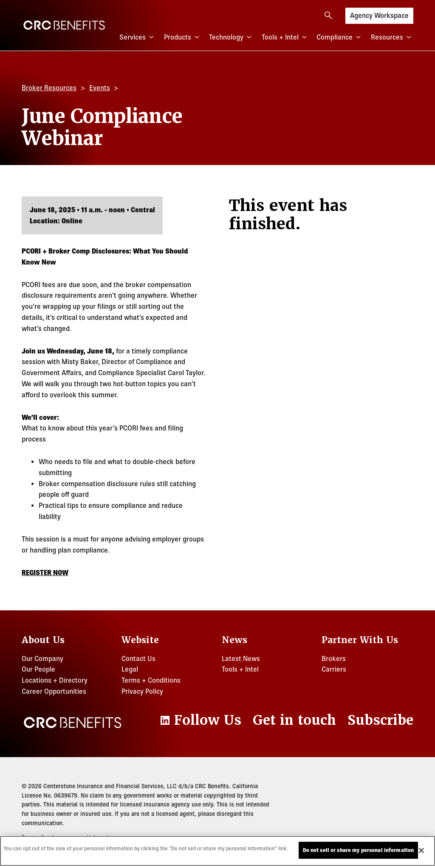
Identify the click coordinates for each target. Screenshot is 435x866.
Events (99, 87)
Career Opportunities (54, 691)
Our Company (42, 658)
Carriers (334, 669)
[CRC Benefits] (64, 25)
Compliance (339, 37)
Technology (231, 37)
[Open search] (328, 15)
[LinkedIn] (199, 720)
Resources (392, 37)
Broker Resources (49, 87)
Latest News (241, 658)
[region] (217, 851)
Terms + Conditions (151, 680)
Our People (38, 669)
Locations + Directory (55, 680)
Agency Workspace (379, 14)
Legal (129, 669)
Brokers (334, 658)
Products (182, 37)
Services (137, 37)
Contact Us (138, 658)
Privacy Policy (142, 691)
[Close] (421, 850)
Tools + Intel (285, 37)
